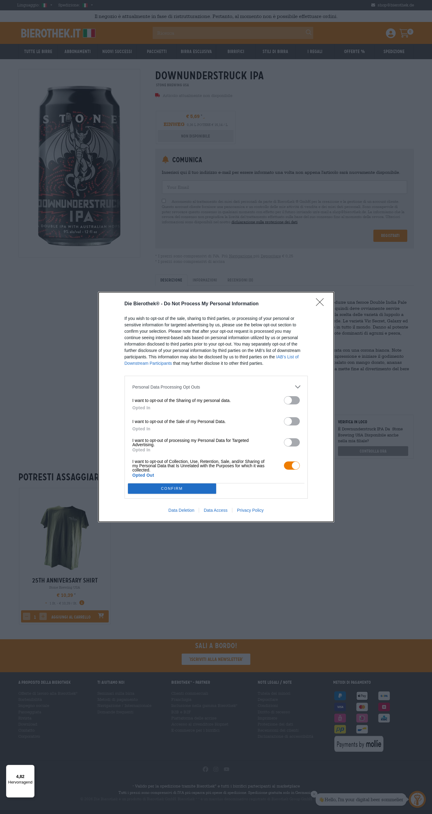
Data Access (215, 510)
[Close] (322, 304)
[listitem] (216, 387)
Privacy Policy (250, 510)
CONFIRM (172, 488)
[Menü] (30, 768)
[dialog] (216, 407)
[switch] (292, 400)
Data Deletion (181, 510)
